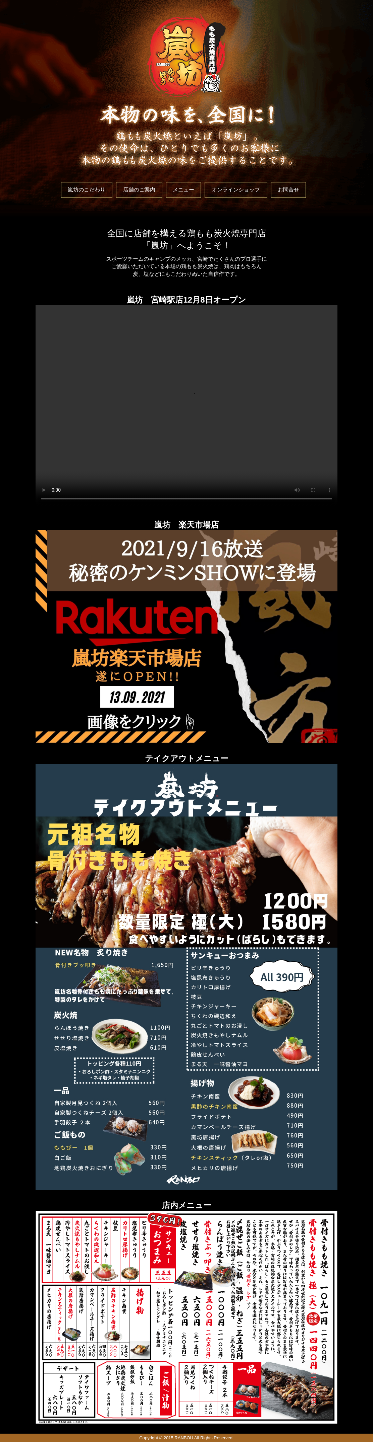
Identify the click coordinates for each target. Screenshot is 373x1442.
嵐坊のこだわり (86, 189)
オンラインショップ (236, 189)
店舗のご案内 (139, 189)
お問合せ (288, 189)
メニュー (183, 189)
